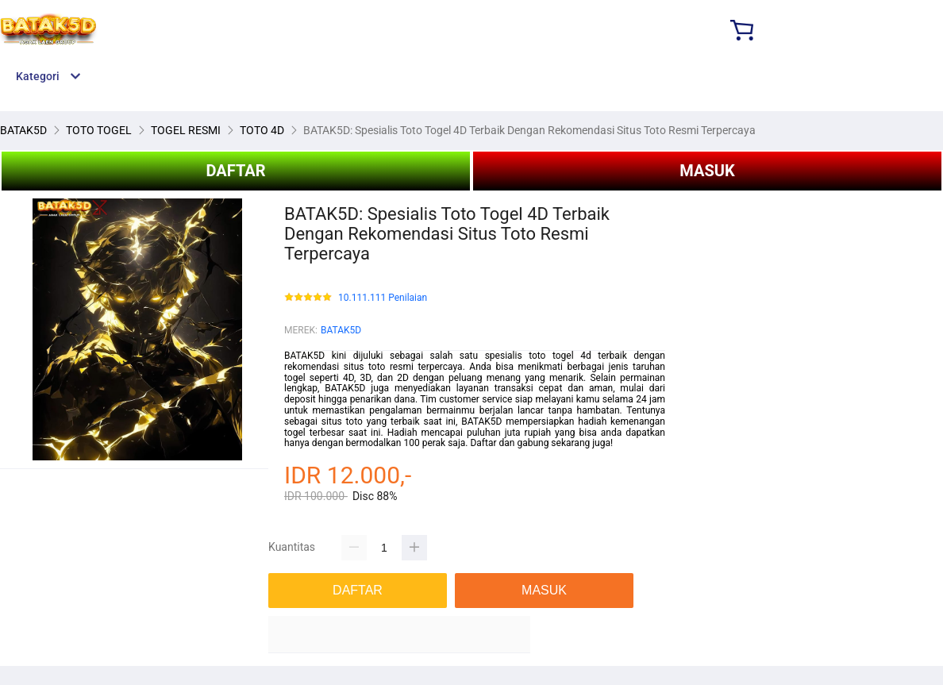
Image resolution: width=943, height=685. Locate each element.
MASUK (706, 170)
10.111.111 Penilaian (382, 298)
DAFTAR (235, 170)
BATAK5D (341, 330)
